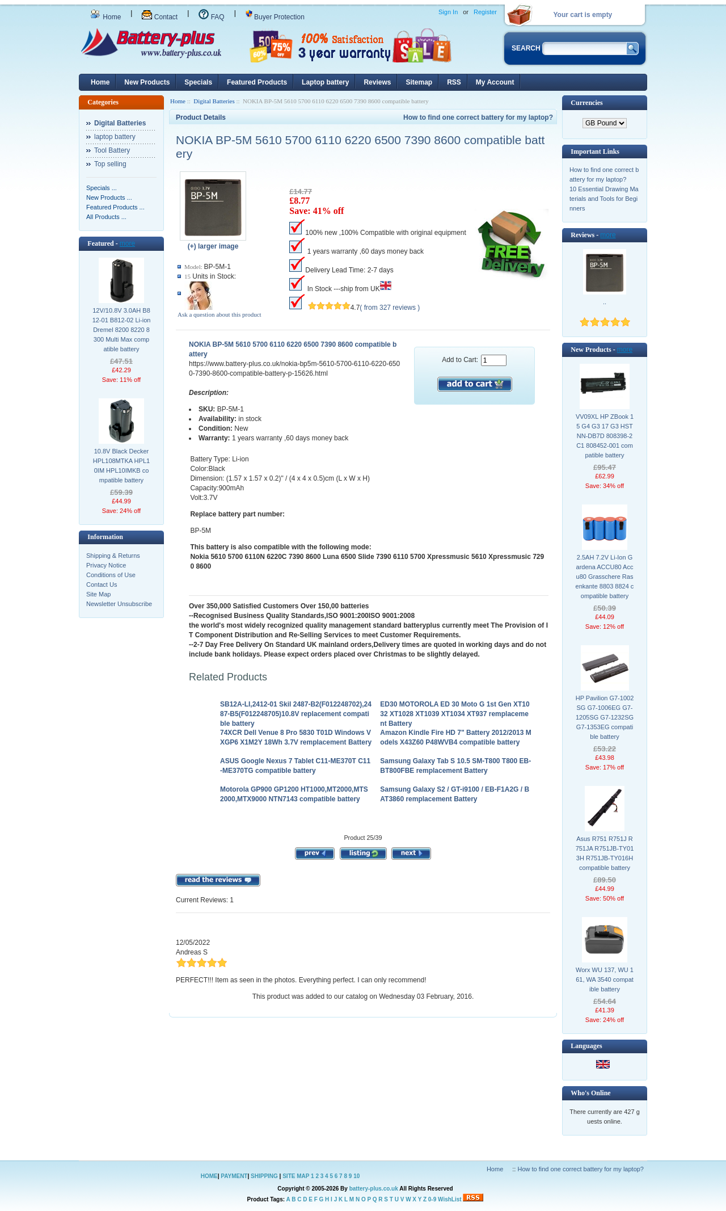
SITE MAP (295, 1176)
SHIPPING (264, 1176)
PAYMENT (234, 1176)
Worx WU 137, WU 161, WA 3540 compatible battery (605, 979)
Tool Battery (112, 150)
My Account (495, 82)
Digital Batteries (213, 101)
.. (604, 301)
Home (105, 17)
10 (356, 1176)
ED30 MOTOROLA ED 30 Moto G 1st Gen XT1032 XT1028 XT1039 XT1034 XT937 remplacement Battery (454, 714)
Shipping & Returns (113, 555)
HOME (209, 1176)
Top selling (110, 164)
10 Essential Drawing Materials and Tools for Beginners (604, 199)
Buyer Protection (275, 17)
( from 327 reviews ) (390, 308)
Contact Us (101, 584)
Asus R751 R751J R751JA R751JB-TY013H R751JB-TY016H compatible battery (605, 853)
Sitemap (419, 82)
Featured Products (257, 82)
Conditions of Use (111, 574)
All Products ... (106, 216)
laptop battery (115, 137)
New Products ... (109, 197)
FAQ (211, 17)
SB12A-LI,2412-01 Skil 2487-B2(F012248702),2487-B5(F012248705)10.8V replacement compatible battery (296, 714)
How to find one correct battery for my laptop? (478, 117)
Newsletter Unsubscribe (119, 603)
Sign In (448, 12)
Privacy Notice (106, 565)
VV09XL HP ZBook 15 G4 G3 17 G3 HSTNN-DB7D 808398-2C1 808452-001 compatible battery (605, 436)
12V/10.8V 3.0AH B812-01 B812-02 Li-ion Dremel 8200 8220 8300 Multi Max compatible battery (121, 329)
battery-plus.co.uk (373, 1188)
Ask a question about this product (219, 314)
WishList (450, 1199)
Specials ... (101, 187)
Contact (160, 17)
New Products (147, 82)
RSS (454, 82)
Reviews (377, 82)
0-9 (432, 1199)
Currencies (586, 103)
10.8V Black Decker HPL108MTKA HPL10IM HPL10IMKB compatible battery (121, 465)
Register (485, 12)
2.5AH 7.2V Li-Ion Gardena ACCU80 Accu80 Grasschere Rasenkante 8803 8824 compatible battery (605, 576)
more (127, 243)
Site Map (98, 594)
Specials (198, 82)
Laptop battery (325, 82)
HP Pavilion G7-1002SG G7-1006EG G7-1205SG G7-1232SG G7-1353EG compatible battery (605, 717)
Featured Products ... (115, 207)
